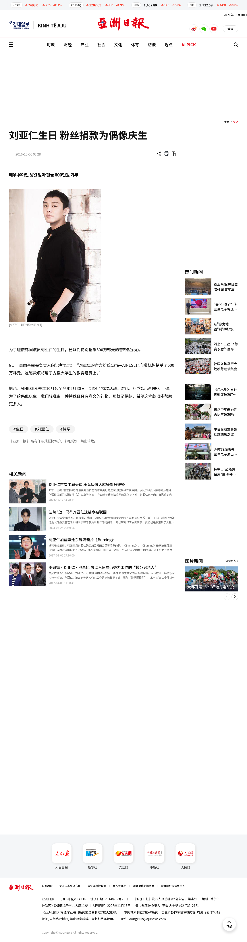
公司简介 (47, 886)
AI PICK (188, 44)
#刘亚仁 (42, 429)
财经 (68, 44)
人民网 (185, 856)
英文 (21, 25)
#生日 (18, 429)
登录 (230, 29)
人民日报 (61, 856)
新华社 (92, 856)
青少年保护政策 (96, 886)
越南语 (54, 25)
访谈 (152, 44)
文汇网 (123, 856)
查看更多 (231, 560)
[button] (227, 596)
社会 (101, 44)
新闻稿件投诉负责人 (173, 886)
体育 (135, 44)
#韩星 (65, 429)
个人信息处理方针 (70, 886)
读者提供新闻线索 (143, 886)
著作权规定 (119, 886)
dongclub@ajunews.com (147, 919)
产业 (85, 44)
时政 (51, 44)
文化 (118, 44)
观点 (169, 44)
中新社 (154, 856)
